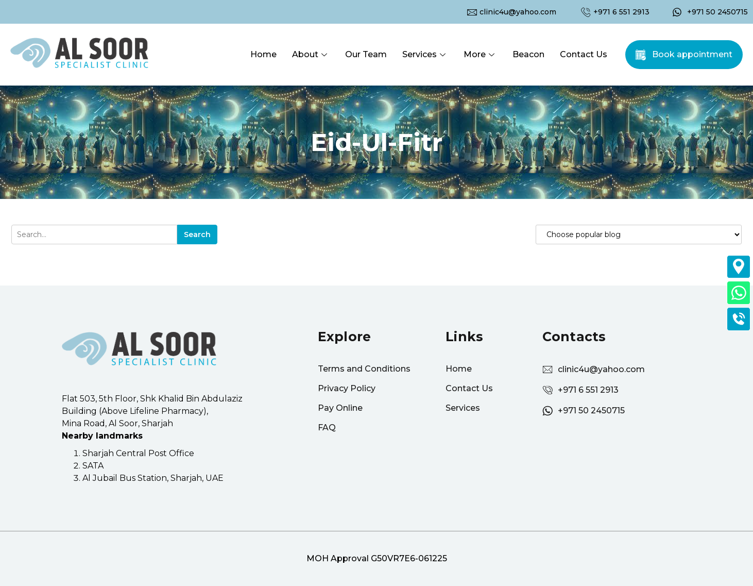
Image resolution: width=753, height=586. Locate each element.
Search (197, 234)
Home (263, 54)
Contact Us (583, 54)
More (480, 54)
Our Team (366, 54)
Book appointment (692, 54)
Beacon (528, 54)
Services (425, 54)
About (311, 54)
